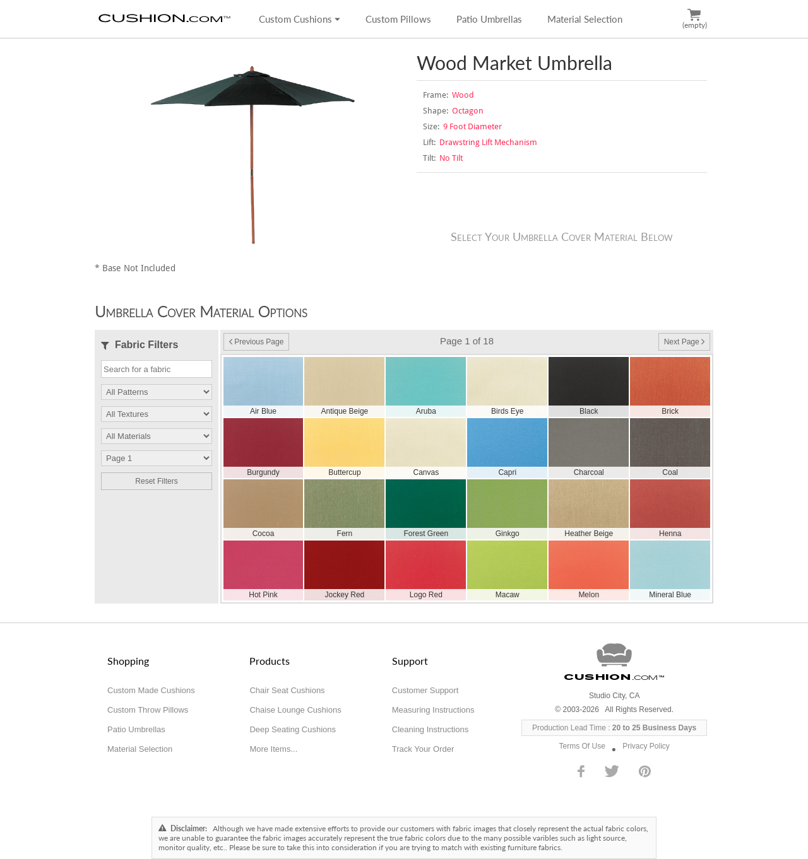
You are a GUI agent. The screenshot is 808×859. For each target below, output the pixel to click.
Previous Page (256, 341)
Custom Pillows (398, 19)
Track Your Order (423, 749)
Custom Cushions (299, 19)
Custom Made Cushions (151, 690)
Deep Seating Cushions (292, 729)
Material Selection (584, 19)
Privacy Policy (646, 746)
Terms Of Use (582, 746)
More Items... (273, 749)
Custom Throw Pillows (147, 710)
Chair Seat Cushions (286, 690)
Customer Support (425, 690)
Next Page (684, 341)
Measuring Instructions (433, 710)
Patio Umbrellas (489, 19)
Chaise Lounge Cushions (295, 710)
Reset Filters (156, 481)
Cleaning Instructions (430, 729)
